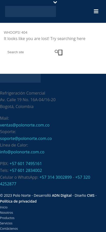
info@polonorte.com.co (22, 152)
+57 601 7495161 (26, 163)
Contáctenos (9, 229)
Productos (7, 218)
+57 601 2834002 (26, 170)
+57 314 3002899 (55, 177)
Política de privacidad (18, 201)
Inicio (4, 207)
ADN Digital (62, 195)
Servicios (6, 223)
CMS (90, 195)
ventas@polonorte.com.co (25, 125)
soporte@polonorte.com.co (26, 138)
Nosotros (6, 213)
